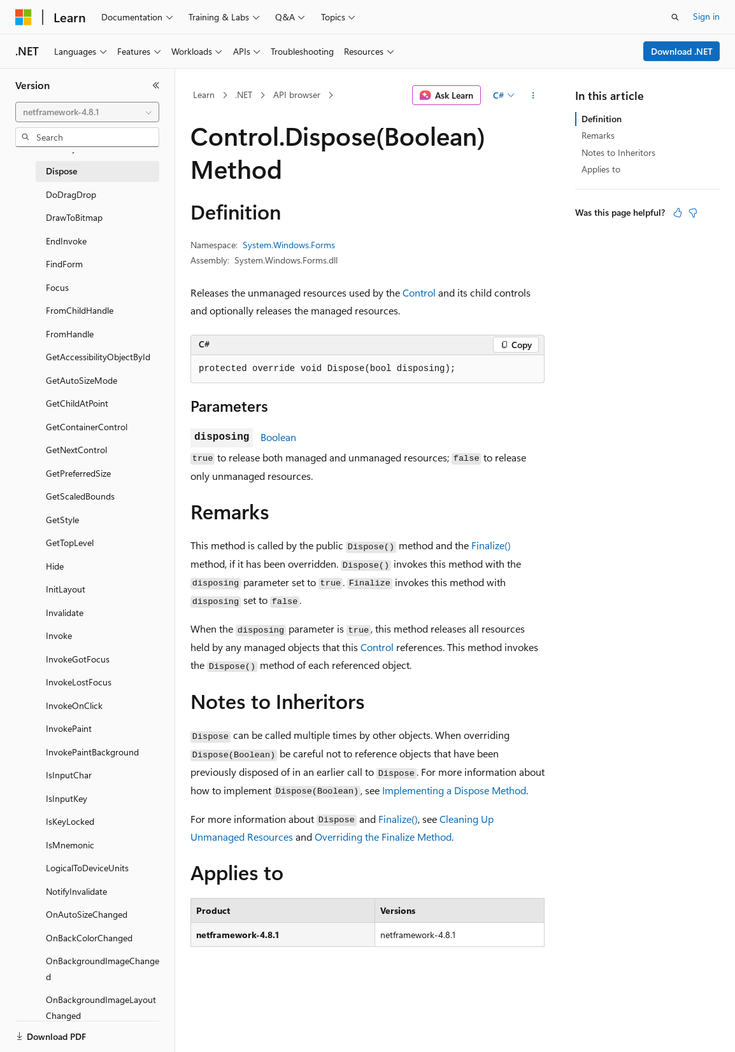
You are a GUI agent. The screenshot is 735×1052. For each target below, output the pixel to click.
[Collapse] (156, 85)
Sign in (706, 16)
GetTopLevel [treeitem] (70, 543)
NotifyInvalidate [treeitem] (76, 891)
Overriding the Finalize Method (383, 836)
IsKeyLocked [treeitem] (70, 821)
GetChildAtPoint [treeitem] (77, 403)
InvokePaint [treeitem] (69, 728)
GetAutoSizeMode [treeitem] (81, 380)
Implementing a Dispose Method (454, 790)
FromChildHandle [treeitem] (79, 310)
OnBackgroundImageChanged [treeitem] (102, 969)
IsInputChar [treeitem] (69, 775)
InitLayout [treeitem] (65, 589)
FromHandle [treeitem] (70, 334)
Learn (204, 94)
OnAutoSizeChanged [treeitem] (86, 914)
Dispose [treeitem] (61, 171)
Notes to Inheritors (618, 152)
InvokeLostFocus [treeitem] (78, 682)
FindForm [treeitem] (64, 264)
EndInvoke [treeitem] (66, 241)
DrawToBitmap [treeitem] (74, 217)
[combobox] (87, 112)
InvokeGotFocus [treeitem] (78, 659)
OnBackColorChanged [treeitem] (89, 938)
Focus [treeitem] (57, 287)
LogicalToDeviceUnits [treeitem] (87, 868)
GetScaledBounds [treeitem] (80, 496)
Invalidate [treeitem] (64, 613)
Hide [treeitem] (55, 566)
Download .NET (682, 51)
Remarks (598, 135)
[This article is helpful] (677, 212)
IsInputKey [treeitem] (66, 798)
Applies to (601, 169)
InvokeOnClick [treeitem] (74, 705)
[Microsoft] (23, 17)
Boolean (278, 437)
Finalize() (491, 545)
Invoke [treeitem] (59, 635)
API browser (296, 94)
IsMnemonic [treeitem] (70, 845)
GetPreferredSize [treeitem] (78, 473)
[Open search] (675, 17)
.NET (243, 94)
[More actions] (533, 95)
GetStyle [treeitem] (62, 520)
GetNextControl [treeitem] (76, 450)
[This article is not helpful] (693, 212)
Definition (602, 119)
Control (419, 292)
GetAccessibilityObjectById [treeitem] (98, 357)
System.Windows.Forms (289, 245)
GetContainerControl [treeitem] (86, 427)
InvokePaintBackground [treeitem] (92, 752)
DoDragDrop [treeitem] (71, 194)
